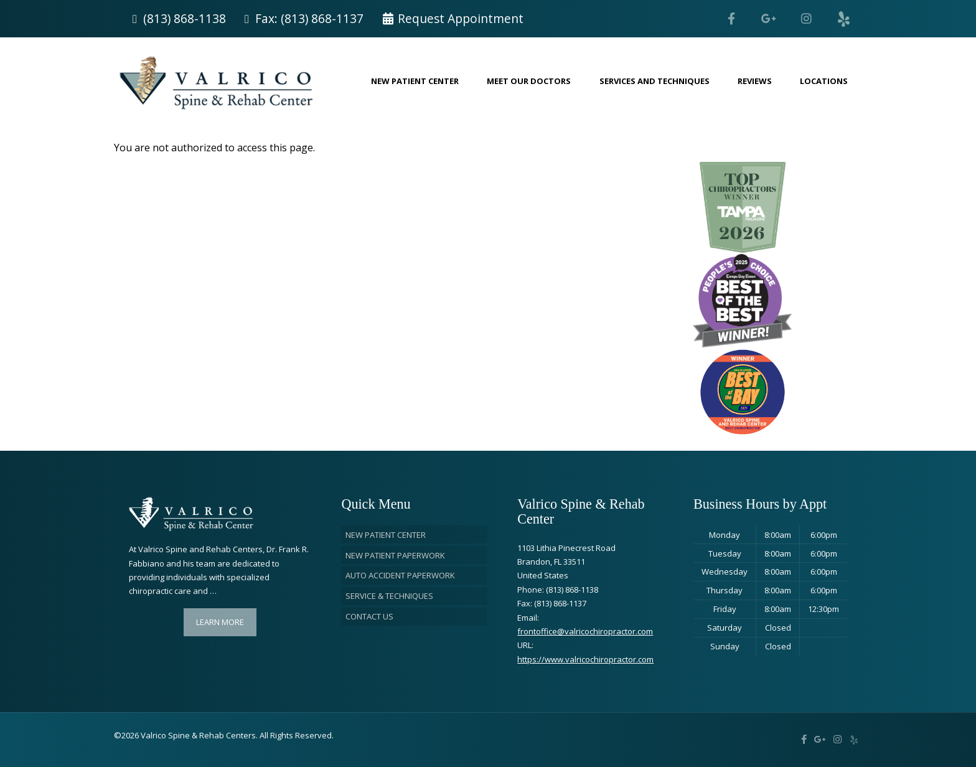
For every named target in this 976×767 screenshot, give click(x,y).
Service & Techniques (389, 595)
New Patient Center (385, 534)
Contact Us (369, 616)
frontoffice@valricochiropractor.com (585, 631)
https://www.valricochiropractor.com (585, 659)
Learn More (220, 622)
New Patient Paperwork (395, 555)
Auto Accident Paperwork (400, 575)
